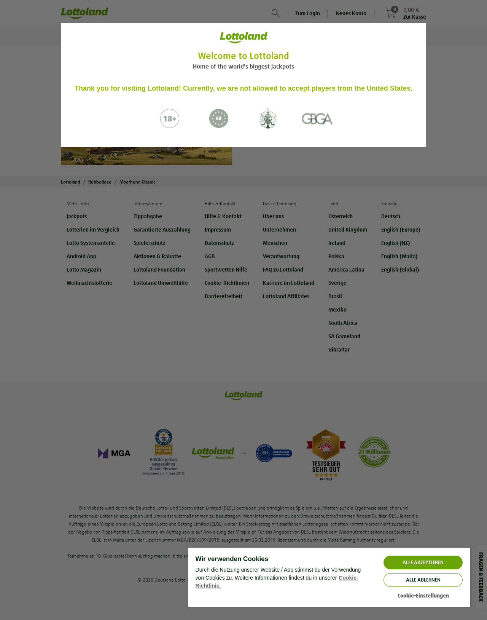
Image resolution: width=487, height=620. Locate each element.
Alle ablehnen (423, 580)
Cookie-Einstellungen (423, 596)
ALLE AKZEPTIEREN (423, 562)
